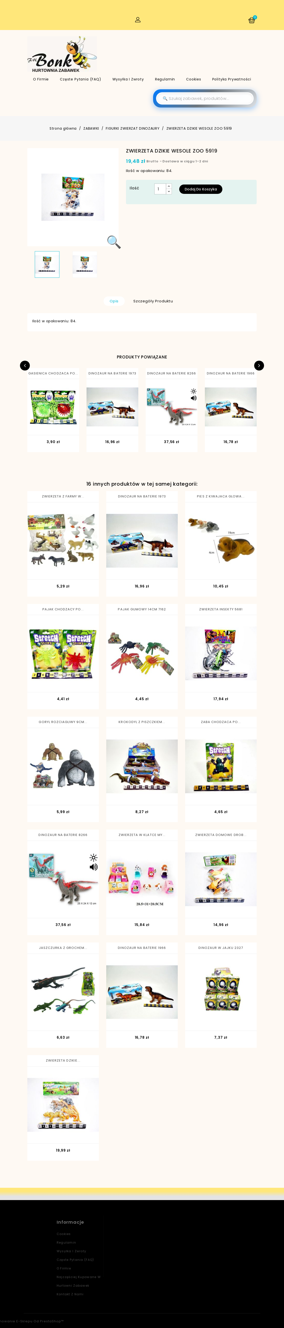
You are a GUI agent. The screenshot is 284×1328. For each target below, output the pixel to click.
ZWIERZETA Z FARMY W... (63, 496)
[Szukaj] (205, 98)
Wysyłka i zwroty (128, 79)
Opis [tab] (114, 301)
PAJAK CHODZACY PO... (63, 609)
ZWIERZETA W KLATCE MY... (142, 835)
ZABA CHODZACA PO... (221, 722)
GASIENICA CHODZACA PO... (53, 373)
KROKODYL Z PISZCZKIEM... (142, 722)
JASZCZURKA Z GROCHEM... (63, 947)
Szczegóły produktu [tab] (153, 301)
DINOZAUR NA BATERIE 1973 (112, 373)
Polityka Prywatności (231, 79)
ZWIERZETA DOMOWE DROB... (221, 835)
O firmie (41, 79)
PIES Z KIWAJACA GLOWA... (221, 496)
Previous (25, 366)
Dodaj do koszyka (201, 189)
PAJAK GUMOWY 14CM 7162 (142, 609)
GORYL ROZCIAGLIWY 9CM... (63, 722)
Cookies (193, 79)
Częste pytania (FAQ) (80, 79)
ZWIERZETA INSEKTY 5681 (221, 609)
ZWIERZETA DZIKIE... (63, 1060)
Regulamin (165, 79)
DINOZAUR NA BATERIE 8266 (171, 373)
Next (259, 366)
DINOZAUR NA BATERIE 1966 (231, 373)
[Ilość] (160, 189)
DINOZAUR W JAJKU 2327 (220, 947)
